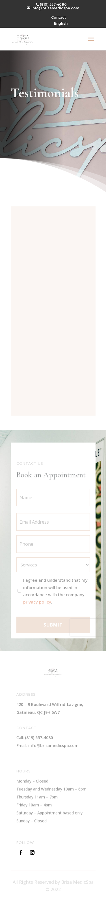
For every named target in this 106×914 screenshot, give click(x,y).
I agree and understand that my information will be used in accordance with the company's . (55, 594)
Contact (58, 18)
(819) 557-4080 (53, 4)
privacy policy (37, 605)
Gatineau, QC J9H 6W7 (38, 712)
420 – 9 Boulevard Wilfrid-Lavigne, (49, 704)
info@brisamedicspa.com (53, 746)
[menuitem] (61, 25)
